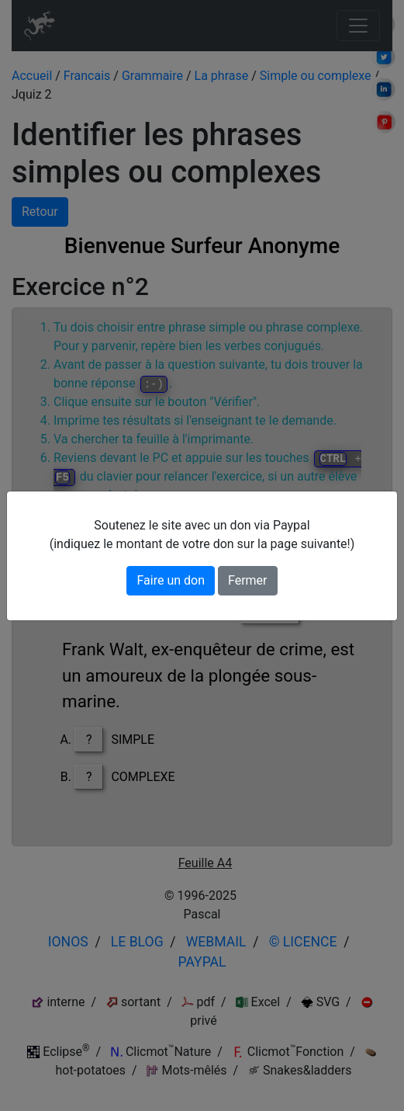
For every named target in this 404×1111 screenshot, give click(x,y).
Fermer (248, 580)
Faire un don (170, 580)
